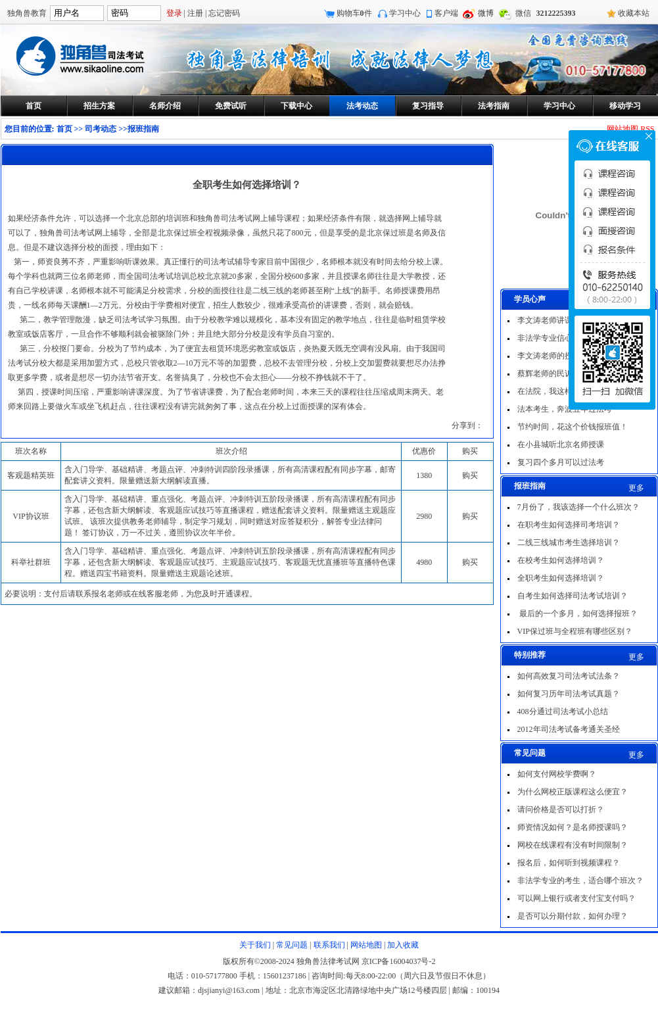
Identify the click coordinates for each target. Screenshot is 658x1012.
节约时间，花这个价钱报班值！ (572, 426)
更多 (636, 488)
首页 (33, 105)
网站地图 (622, 128)
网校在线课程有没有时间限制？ (572, 845)
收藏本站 (633, 13)
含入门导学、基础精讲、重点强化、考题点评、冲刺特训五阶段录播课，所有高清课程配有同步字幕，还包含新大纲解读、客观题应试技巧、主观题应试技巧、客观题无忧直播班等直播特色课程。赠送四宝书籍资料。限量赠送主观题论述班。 (230, 562)
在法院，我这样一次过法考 (564, 391)
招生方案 (99, 105)
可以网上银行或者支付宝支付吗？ (576, 898)
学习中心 (405, 13)
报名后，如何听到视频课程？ (568, 862)
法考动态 (362, 105)
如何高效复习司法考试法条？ (568, 676)
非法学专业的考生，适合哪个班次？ (580, 880)
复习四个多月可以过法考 (560, 462)
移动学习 (625, 105)
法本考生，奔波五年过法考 (564, 409)
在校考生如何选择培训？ (560, 560)
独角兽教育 (27, 13)
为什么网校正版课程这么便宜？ (572, 791)
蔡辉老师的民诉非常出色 (560, 373)
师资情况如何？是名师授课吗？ (572, 827)
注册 (195, 13)
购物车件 (354, 13)
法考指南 (493, 105)
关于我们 (255, 945)
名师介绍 (165, 105)
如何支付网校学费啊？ (556, 774)
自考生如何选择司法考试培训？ (572, 595)
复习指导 (428, 105)
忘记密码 (224, 13)
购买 (470, 475)
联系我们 (329, 945)
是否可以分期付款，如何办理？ (572, 916)
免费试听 (231, 105)
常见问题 (292, 945)
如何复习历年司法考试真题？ (568, 693)
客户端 (446, 13)
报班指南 (143, 128)
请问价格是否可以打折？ (560, 809)
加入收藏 (403, 945)
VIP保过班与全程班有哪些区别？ (574, 631)
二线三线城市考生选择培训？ (568, 542)
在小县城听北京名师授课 (560, 444)
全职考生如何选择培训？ (560, 578)
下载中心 (296, 105)
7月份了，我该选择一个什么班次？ (578, 507)
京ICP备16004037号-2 (399, 961)
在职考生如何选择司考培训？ (568, 524)
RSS (647, 128)
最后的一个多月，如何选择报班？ (577, 613)
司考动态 (100, 128)
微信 (523, 13)
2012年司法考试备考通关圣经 (568, 729)
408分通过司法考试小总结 (562, 711)
